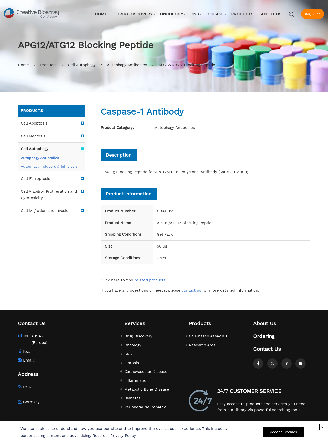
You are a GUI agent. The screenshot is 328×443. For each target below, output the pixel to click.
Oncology (171, 14)
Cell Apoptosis (34, 123)
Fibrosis (131, 362)
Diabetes (132, 398)
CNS (194, 14)
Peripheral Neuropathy (145, 407)
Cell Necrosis (33, 136)
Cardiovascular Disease (145, 371)
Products (242, 14)
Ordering (264, 336)
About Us (271, 14)
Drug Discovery (134, 14)
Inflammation (136, 380)
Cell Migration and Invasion (46, 210)
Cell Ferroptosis (35, 178)
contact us (191, 290)
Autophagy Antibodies (127, 65)
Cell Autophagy (82, 65)
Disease (215, 14)
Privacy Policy (123, 435)
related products (150, 280)
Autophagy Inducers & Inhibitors (49, 166)
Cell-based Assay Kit (208, 336)
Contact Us (267, 349)
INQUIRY (312, 14)
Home (101, 14)
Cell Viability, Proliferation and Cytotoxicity (49, 194)
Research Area (202, 345)
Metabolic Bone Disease (146, 389)
